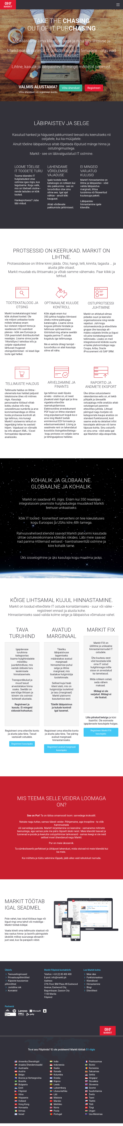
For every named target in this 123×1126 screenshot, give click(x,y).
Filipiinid (21, 1091)
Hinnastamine (91, 984)
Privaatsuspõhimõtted (17, 977)
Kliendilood (90, 980)
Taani (89, 1097)
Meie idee (89, 974)
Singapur (91, 1078)
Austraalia (21, 1068)
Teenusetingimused (16, 974)
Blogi (87, 987)
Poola (54, 1111)
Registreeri (93, 88)
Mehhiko (56, 1104)
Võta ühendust (71, 88)
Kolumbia (56, 1074)
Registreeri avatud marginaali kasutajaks (61, 748)
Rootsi (90, 1065)
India (54, 1061)
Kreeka (55, 1078)
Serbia (90, 1074)
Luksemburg (58, 1088)
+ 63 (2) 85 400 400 (62, 974)
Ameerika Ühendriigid (27, 1061)
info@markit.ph (58, 977)
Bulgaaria (21, 1084)
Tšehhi (90, 1101)
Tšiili (89, 1104)
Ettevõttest (90, 990)
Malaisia (56, 1097)
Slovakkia (91, 1081)
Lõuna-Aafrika (58, 1091)
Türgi (89, 1107)
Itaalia (55, 1068)
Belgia (19, 1074)
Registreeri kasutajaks (22, 744)
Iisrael (19, 1114)
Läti (53, 1094)
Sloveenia (91, 1084)
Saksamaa (92, 1071)
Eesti (19, 1088)
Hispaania (21, 1097)
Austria (20, 1071)
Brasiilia (20, 1081)
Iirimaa (20, 1111)
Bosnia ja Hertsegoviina (28, 1078)
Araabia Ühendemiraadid (28, 1065)
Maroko (55, 1101)
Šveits (90, 1094)
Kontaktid (11, 990)
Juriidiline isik (13, 987)
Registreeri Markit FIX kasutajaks (100, 732)
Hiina (19, 1094)
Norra (54, 1107)
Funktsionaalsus (93, 977)
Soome (90, 1088)
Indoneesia (57, 1065)
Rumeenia (92, 1068)
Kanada (55, 1071)
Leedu (55, 1084)
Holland (20, 1101)
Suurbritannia (93, 1091)
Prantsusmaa (93, 1061)
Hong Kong (22, 1104)
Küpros (55, 1081)
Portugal (56, 1114)
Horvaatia (21, 1107)
